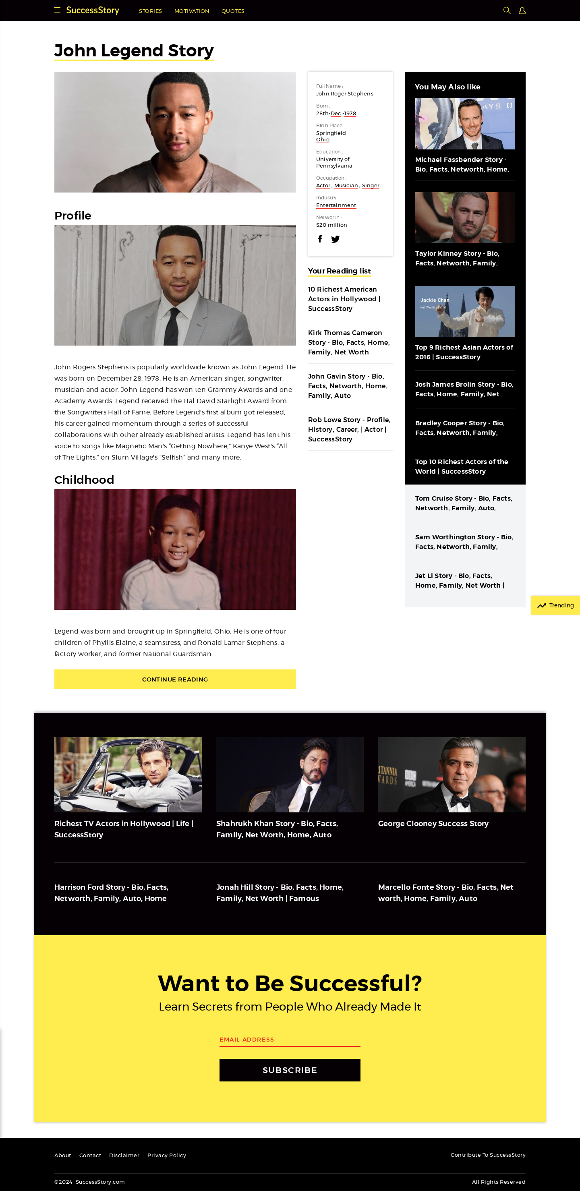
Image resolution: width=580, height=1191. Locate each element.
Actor (323, 185)
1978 (350, 113)
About (62, 1155)
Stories (150, 11)
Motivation (191, 11)
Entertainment (336, 205)
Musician (346, 185)
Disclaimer (124, 1155)
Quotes (233, 11)
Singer (370, 185)
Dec (336, 113)
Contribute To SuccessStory (488, 1155)
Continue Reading (175, 679)
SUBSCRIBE (290, 1070)
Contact (90, 1155)
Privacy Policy (166, 1155)
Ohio (322, 140)
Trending (561, 606)
